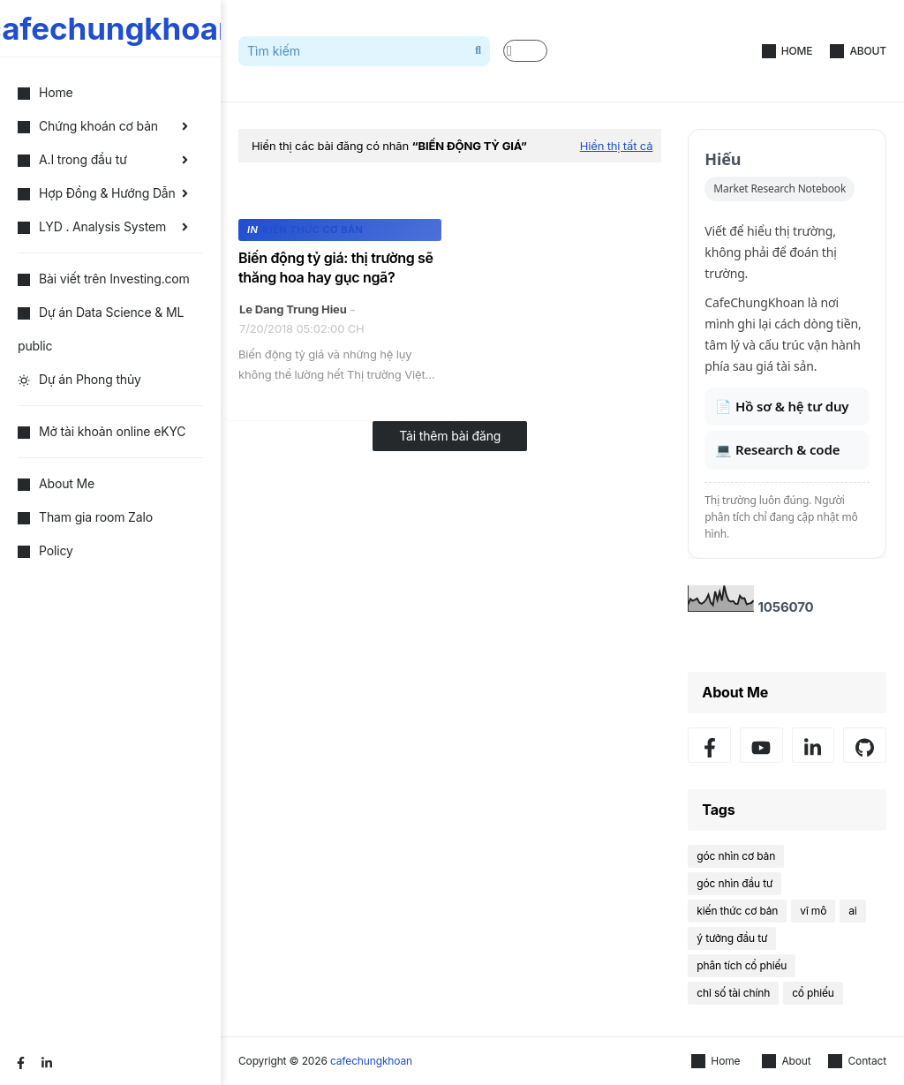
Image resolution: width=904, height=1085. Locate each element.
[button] (525, 51)
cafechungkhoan (371, 1060)
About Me (56, 483)
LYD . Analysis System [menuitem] (92, 226)
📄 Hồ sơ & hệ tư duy (781, 406)
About (858, 51)
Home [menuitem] (45, 92)
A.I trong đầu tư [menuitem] (72, 159)
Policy (45, 550)
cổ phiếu (813, 992)
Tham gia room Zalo (85, 516)
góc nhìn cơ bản (736, 856)
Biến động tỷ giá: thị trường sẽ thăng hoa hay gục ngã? (335, 267)
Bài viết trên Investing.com (104, 278)
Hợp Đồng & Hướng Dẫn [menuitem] (97, 192)
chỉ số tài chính (733, 992)
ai (852, 910)
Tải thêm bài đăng (450, 435)
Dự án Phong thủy (79, 379)
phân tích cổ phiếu (742, 965)
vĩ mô (813, 910)
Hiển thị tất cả (616, 146)
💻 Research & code (777, 449)
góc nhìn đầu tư (734, 883)
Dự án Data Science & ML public (101, 329)
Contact (857, 1061)
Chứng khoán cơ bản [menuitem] (88, 125)
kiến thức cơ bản (737, 910)
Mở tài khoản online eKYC (101, 431)
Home (787, 51)
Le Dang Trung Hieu (293, 309)
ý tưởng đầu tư (732, 938)
